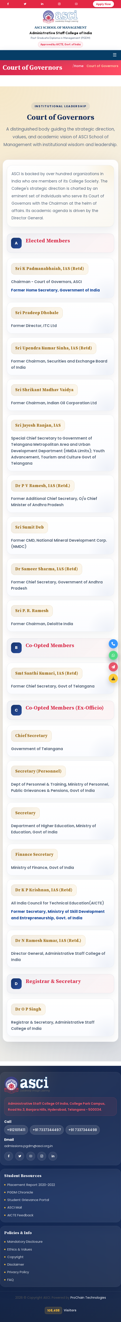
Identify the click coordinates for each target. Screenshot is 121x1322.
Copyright (15, 1257)
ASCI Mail (14, 1207)
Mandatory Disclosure (25, 1241)
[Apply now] (113, 667)
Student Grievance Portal (28, 1199)
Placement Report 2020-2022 (31, 1184)
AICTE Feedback (20, 1215)
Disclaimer (15, 1264)
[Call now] (113, 643)
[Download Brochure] (113, 678)
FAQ (10, 1279)
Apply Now (103, 4)
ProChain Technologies (88, 1297)
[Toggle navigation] (114, 55)
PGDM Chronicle (20, 1192)
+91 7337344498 (82, 1130)
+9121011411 (16, 1130)
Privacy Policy (18, 1272)
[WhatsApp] (113, 655)
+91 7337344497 (47, 1130)
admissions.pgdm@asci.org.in (28, 1146)
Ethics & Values (19, 1249)
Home (78, 66)
